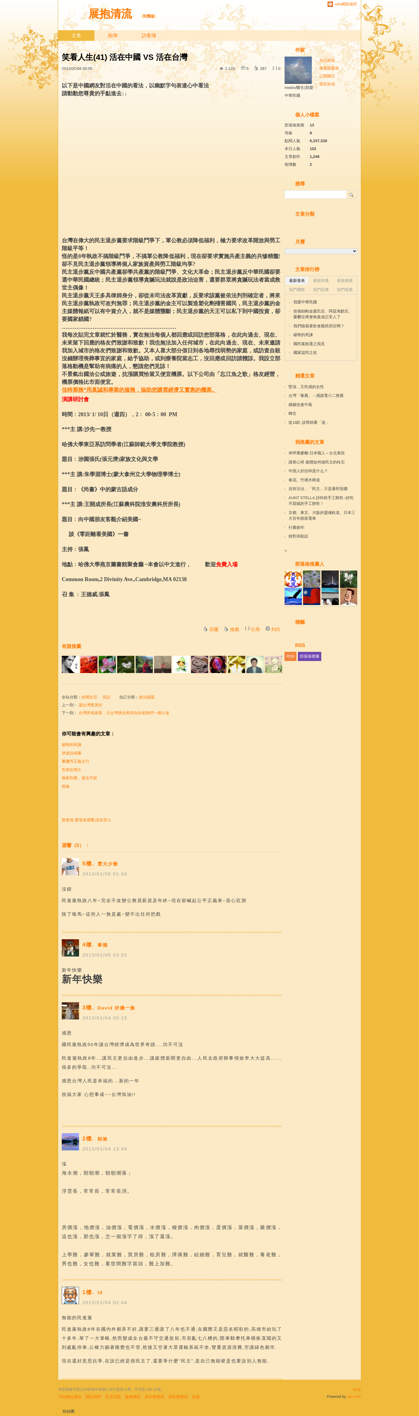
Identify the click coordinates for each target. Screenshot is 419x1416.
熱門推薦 (345, 289)
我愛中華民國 (305, 302)
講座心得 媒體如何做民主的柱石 (317, 462)
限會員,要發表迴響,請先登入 (86, 820)
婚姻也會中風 (300, 404)
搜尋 (351, 194)
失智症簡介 (71, 769)
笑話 (106, 697)
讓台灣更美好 (90, 705)
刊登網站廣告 (70, 1397)
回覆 (214, 629)
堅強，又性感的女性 (306, 386)
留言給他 (327, 84)
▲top (356, 1389)
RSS (290, 656)
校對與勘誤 (298, 536)
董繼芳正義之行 (75, 761)
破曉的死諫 (71, 744)
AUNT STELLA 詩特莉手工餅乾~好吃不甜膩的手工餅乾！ (321, 500)
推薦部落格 (329, 68)
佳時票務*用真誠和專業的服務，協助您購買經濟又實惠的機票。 (139, 390)
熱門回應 (321, 289)
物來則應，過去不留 (79, 778)
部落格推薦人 (309, 564)
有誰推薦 (71, 646)
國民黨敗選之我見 (309, 344)
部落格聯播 (309, 656)
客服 (196, 1397)
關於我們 (93, 1397)
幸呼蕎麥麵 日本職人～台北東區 (317, 453)
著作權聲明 (154, 1397)
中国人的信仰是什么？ (308, 471)
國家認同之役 (305, 352)
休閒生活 (89, 697)
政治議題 (147, 697)
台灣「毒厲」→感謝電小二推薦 (316, 395)
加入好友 (327, 60)
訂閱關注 (327, 76)
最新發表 (297, 280)
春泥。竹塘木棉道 (304, 480)
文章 (76, 35)
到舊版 (149, 16)
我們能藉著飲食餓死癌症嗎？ (319, 326)
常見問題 (113, 1397)
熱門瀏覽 (297, 289)
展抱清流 (111, 14)
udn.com (354, 1397)
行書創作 (296, 527)
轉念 (292, 413)
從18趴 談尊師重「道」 (309, 422)
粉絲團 (68, 1411)
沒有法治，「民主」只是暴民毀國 (318, 488)
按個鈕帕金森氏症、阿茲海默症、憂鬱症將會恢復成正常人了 (322, 314)
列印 (275, 629)
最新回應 (321, 280)
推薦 (234, 629)
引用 (255, 629)
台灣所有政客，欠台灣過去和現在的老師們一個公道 (124, 713)
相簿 (112, 35)
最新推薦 (345, 280)
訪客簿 (149, 35)
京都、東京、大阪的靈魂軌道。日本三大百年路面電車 (322, 515)
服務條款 (133, 1397)
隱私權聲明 (178, 1397)
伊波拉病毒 (71, 753)
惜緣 (66, 786)
